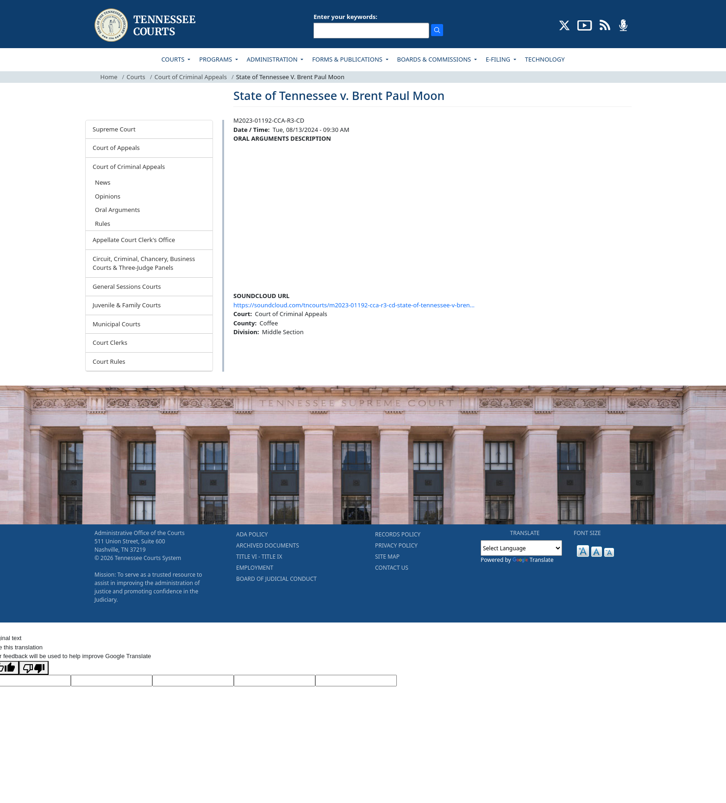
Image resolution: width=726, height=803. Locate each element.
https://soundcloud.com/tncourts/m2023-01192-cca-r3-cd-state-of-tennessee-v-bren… (354, 305)
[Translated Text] (274, 681)
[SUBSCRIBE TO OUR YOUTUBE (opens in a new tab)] (584, 24)
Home (109, 77)
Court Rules (109, 361)
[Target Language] (111, 681)
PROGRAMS (216, 59)
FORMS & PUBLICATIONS (348, 59)
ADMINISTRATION (273, 59)
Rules (102, 223)
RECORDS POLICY (397, 534)
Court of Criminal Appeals (191, 77)
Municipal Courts (116, 324)
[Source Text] (193, 681)
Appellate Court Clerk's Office (134, 240)
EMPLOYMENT (254, 568)
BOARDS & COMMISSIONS (435, 59)
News (102, 182)
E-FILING (499, 59)
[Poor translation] (34, 668)
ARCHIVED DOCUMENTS (267, 545)
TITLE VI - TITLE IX (259, 556)
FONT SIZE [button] (587, 533)
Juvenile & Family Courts (127, 305)
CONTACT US (391, 568)
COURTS (173, 59)
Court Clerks (110, 342)
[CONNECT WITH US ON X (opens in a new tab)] (564, 24)
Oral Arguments (117, 209)
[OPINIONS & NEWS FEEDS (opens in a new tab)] (605, 24)
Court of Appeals (116, 147)
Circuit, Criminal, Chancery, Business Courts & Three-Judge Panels (144, 263)
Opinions (107, 196)
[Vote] (356, 681)
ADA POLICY (252, 534)
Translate (533, 560)
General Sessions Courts (127, 286)
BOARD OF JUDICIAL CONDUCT (276, 579)
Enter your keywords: (345, 16)
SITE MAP (387, 556)
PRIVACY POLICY (396, 545)
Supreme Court (114, 129)
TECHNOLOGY (545, 59)
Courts (135, 77)
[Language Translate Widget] (521, 548)
